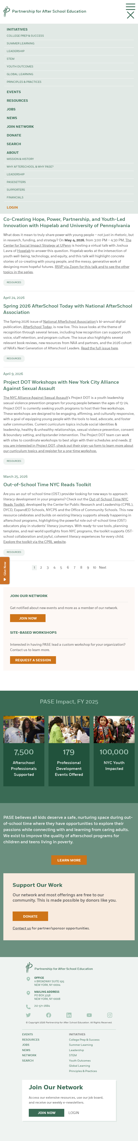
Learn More (69, 860)
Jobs (11, 109)
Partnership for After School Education (49, 12)
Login (12, 207)
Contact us (22, 928)
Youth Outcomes (20, 66)
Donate (14, 135)
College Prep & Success (25, 36)
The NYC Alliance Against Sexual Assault (35, 398)
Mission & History (20, 159)
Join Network (20, 127)
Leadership (15, 51)
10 (94, 567)
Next (102, 567)
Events (14, 92)
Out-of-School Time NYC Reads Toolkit (47, 485)
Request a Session (33, 660)
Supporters (16, 189)
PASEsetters (16, 182)
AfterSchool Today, (37, 327)
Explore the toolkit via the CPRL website (34, 542)
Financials (15, 197)
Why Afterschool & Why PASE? (30, 166)
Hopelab (24, 251)
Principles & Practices (24, 82)
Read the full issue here (99, 348)
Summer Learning (20, 43)
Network (29, 1055)
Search (14, 144)
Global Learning (20, 74)
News (12, 118)
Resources (17, 101)
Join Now (28, 618)
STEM (10, 59)
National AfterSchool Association (69, 322)
